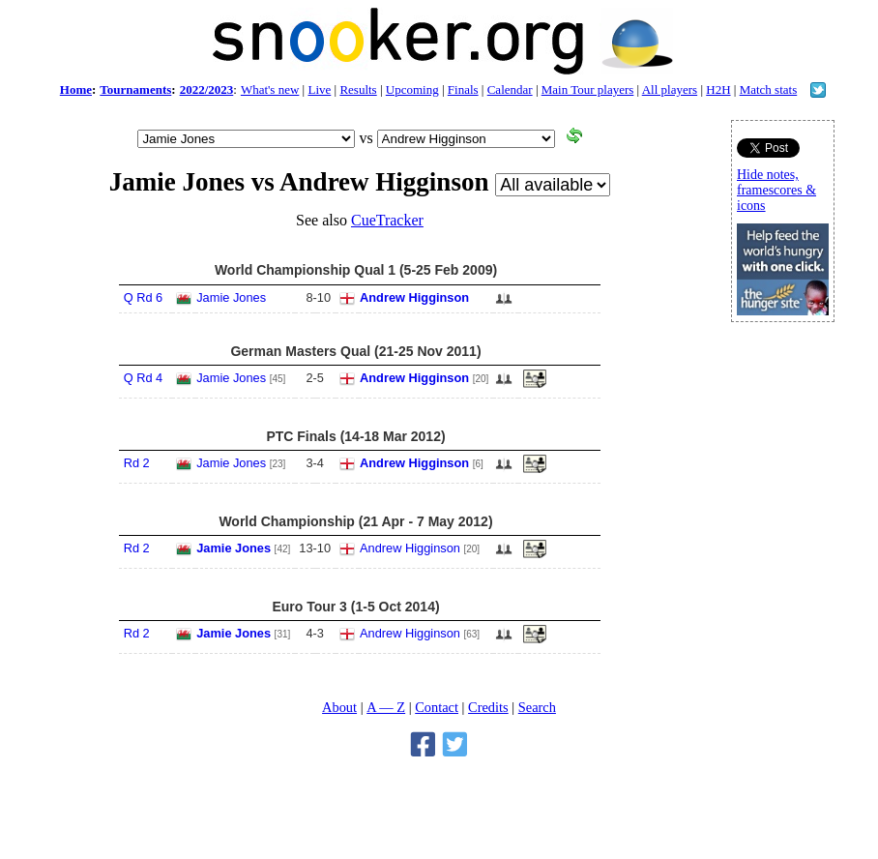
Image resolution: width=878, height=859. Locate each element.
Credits (488, 707)
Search (537, 707)
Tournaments (135, 89)
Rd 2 (137, 463)
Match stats (769, 89)
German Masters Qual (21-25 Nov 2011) (355, 351)
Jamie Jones (231, 297)
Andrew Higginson (414, 297)
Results (357, 89)
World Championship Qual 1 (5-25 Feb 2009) (356, 270)
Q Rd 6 (143, 297)
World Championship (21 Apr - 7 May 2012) (355, 521)
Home (76, 89)
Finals (463, 89)
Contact (436, 707)
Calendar (510, 89)
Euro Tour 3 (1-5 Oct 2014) (355, 606)
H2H (718, 89)
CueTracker (387, 220)
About (339, 707)
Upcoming (412, 89)
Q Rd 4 (143, 377)
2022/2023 (207, 89)
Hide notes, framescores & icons (776, 190)
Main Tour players (587, 89)
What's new (270, 89)
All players (669, 89)
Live (319, 89)
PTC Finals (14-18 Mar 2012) (355, 436)
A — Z (385, 707)
